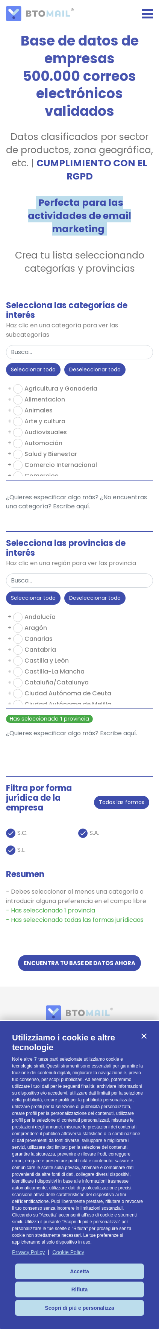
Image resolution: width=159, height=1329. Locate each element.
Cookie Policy (68, 1252)
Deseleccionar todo (95, 369)
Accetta (79, 1271)
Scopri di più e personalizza (79, 1308)
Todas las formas (121, 802)
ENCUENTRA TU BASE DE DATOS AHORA (79, 963)
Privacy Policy (28, 1252)
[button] (144, 1036)
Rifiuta (79, 1289)
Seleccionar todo (33, 369)
